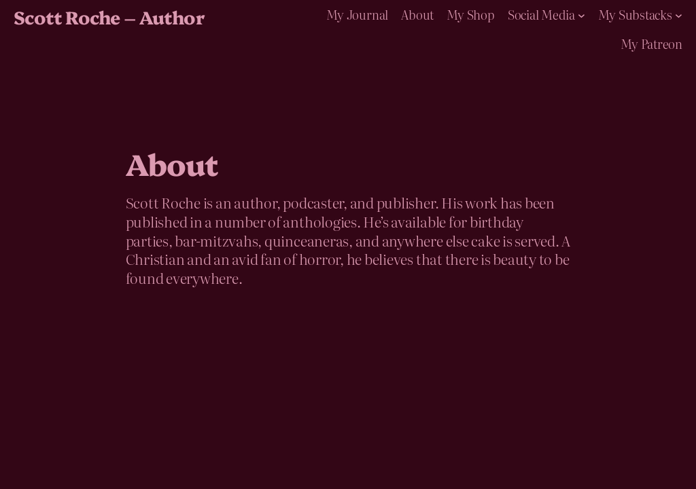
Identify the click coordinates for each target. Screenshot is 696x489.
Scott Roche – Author (109, 16)
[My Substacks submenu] (678, 14)
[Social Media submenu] (581, 14)
